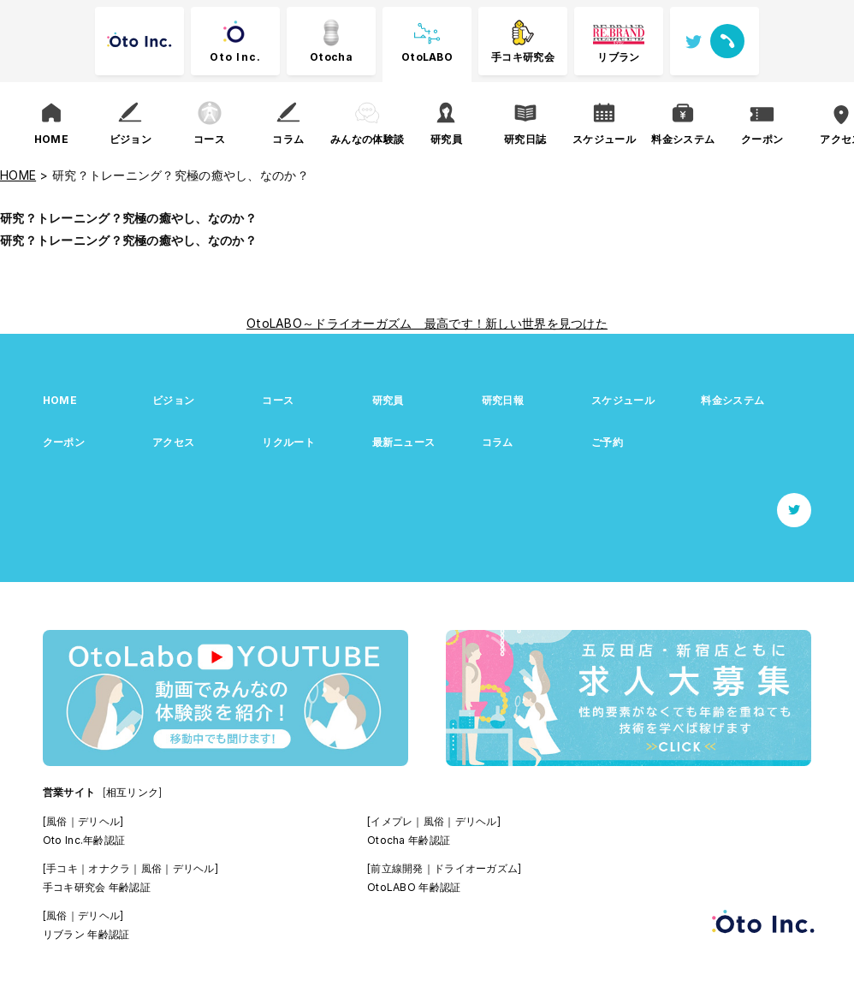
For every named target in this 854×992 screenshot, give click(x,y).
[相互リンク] (133, 792)
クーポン (64, 442)
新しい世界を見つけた (546, 323)
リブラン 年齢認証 (86, 934)
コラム (497, 442)
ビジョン (173, 400)
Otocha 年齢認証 (408, 840)
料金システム (732, 400)
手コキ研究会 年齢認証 (97, 887)
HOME (60, 400)
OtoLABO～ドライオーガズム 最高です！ (365, 323)
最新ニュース (404, 442)
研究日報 (503, 400)
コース (278, 400)
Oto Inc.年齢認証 (84, 840)
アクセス (173, 442)
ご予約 (607, 442)
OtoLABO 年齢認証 (413, 887)
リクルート (288, 442)
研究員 (388, 400)
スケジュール (623, 400)
